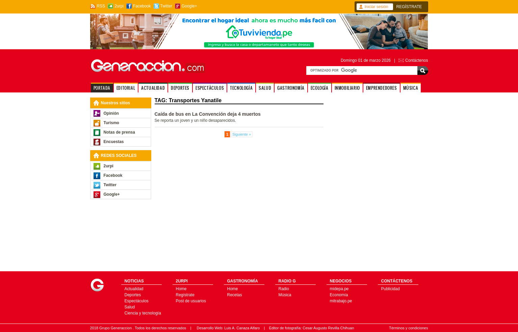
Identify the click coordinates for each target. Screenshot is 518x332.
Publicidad (390, 288)
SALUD (265, 88)
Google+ (189, 6)
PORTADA (102, 88)
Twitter (166, 6)
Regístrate (185, 295)
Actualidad (134, 288)
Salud (130, 307)
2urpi (119, 6)
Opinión (111, 113)
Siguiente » (241, 134)
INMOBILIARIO (347, 88)
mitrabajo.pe (341, 301)
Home (181, 288)
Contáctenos (416, 60)
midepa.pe (339, 288)
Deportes (133, 295)
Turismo (111, 122)
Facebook (142, 6)
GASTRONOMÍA (291, 88)
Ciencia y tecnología (143, 313)
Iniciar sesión (376, 6)
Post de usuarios (191, 301)
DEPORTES (180, 88)
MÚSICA (410, 88)
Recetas (234, 295)
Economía (339, 295)
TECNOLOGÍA (241, 88)
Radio (284, 288)
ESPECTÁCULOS (210, 88)
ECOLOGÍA (320, 88)
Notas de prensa (119, 132)
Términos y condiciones (408, 328)
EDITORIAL (125, 88)
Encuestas (114, 141)
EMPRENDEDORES (381, 88)
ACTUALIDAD (153, 88)
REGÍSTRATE (409, 6)
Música (285, 295)
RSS (101, 6)
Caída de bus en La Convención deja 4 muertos (208, 114)
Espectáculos (137, 301)
